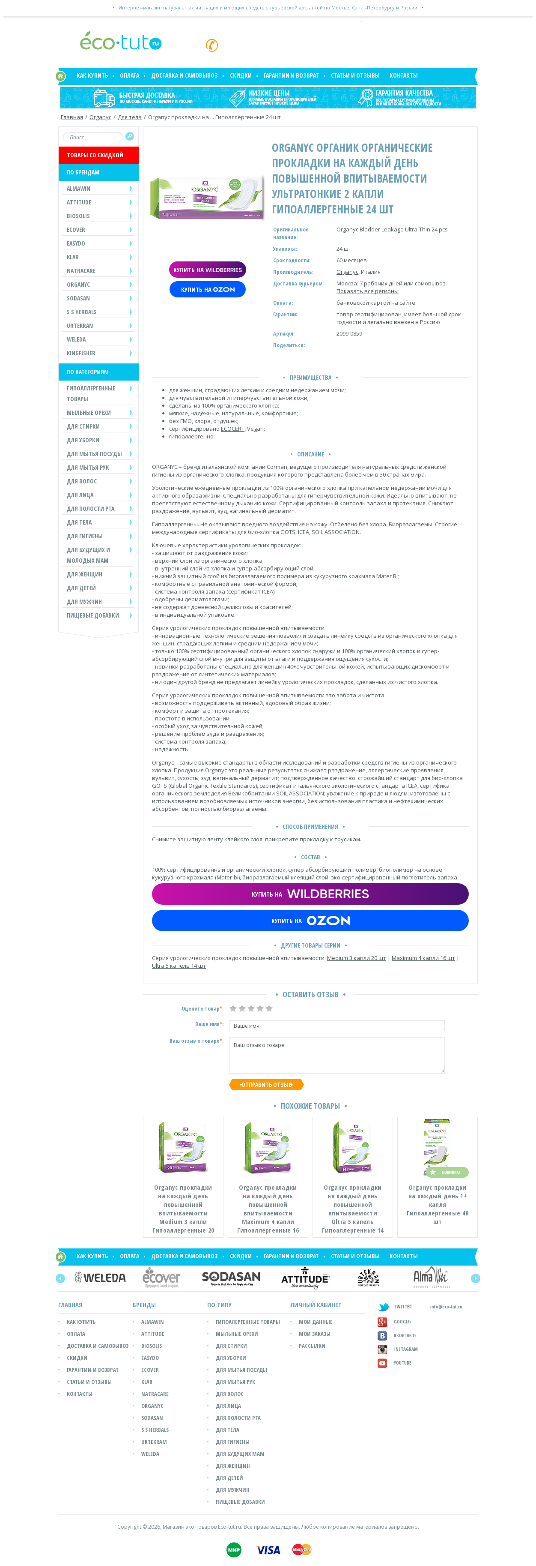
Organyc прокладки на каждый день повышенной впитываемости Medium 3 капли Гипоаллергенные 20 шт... (183, 1209)
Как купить (92, 75)
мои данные (316, 1322)
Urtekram (154, 1442)
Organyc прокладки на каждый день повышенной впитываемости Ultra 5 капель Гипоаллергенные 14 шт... (353, 1209)
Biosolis (151, 1346)
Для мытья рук (235, 1382)
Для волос (230, 1394)
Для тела (130, 117)
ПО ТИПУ (219, 1304)
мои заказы (315, 1334)
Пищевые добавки (93, 615)
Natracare (155, 1394)
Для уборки (231, 1358)
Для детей (229, 1478)
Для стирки (231, 1346)
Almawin (152, 1322)
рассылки (312, 1346)
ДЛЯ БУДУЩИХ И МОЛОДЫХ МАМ (88, 555)
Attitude (152, 1334)
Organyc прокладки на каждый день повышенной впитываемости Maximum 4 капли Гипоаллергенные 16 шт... (268, 1209)
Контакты (404, 75)
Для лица (228, 1406)
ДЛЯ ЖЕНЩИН (84, 574)
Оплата (129, 75)
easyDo (150, 1358)
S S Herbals (155, 1430)
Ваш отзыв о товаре (337, 1055)
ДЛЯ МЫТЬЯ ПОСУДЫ (94, 454)
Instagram (398, 1349)
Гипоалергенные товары (248, 1322)
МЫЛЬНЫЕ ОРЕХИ (89, 412)
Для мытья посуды (241, 1370)
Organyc (100, 117)
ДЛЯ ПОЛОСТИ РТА (90, 508)
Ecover (150, 1370)
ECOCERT (232, 428)
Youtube (394, 1362)
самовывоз (430, 283)
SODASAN (152, 1418)
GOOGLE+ (395, 1321)
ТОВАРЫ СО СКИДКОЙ (95, 155)
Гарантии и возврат (291, 75)
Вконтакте (397, 1335)
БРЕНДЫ (144, 1304)
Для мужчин (233, 1490)
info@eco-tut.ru (446, 1307)
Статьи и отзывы (355, 75)
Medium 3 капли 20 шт (356, 958)
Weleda (150, 1454)
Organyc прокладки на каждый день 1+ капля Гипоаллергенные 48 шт (437, 1204)
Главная (72, 117)
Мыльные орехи (237, 1334)
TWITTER (395, 1306)
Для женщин (233, 1466)
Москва (346, 283)
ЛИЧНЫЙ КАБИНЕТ (316, 1304)
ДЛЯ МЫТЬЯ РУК (88, 467)
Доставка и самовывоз (184, 75)
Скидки (241, 75)
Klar (146, 1382)
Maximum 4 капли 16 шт (423, 958)
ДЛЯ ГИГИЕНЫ (85, 536)
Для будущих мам (240, 1454)
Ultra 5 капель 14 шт (179, 965)
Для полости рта (238, 1418)
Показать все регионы (367, 291)
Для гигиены (233, 1442)
